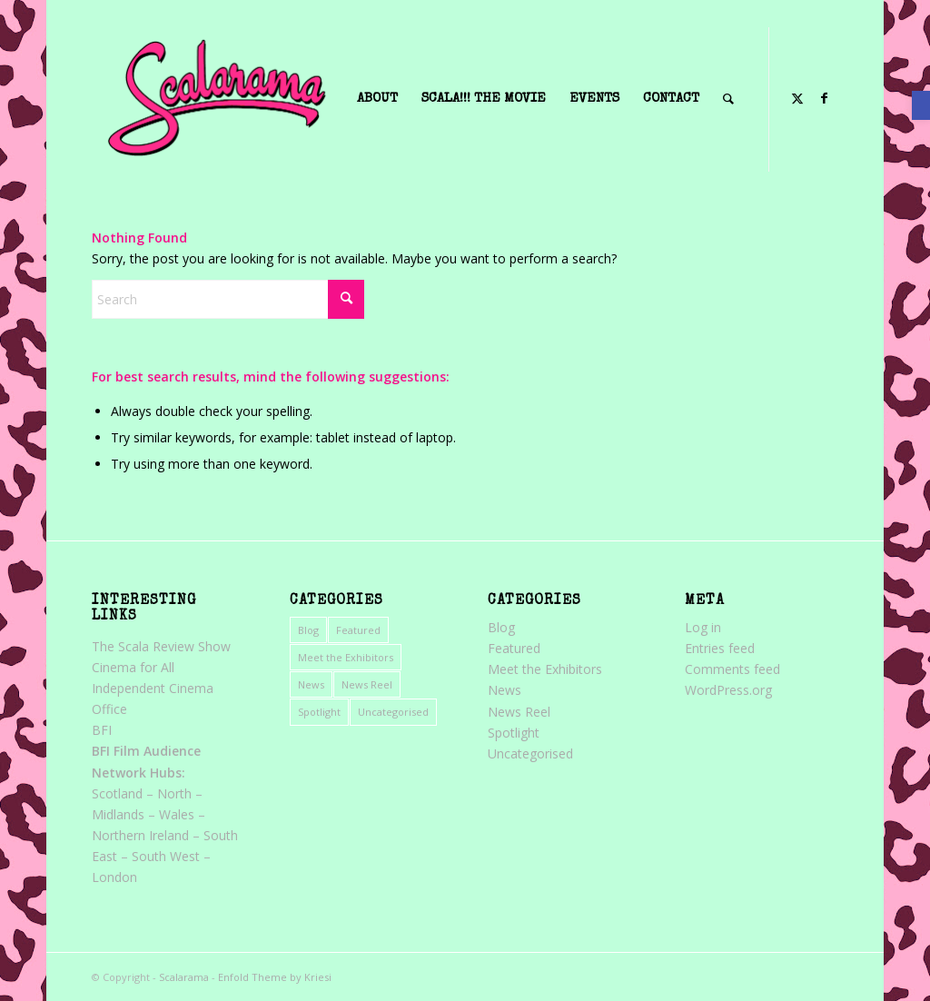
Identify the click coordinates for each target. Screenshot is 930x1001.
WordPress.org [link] (728, 690)
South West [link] (166, 856)
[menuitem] (377, 99)
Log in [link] (703, 627)
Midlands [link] (118, 814)
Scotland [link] (117, 793)
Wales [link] (176, 814)
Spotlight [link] (319, 712)
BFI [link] (102, 729)
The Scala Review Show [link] (161, 646)
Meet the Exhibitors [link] (345, 657)
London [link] (114, 877)
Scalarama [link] (184, 977)
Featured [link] (358, 630)
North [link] (174, 793)
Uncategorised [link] (393, 712)
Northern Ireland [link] (140, 835)
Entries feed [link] (720, 648)
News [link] (311, 684)
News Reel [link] (366, 684)
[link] (921, 105)
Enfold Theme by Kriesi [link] (274, 977)
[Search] (228, 299)
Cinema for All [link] (133, 667)
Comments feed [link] (732, 669)
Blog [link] (308, 630)
